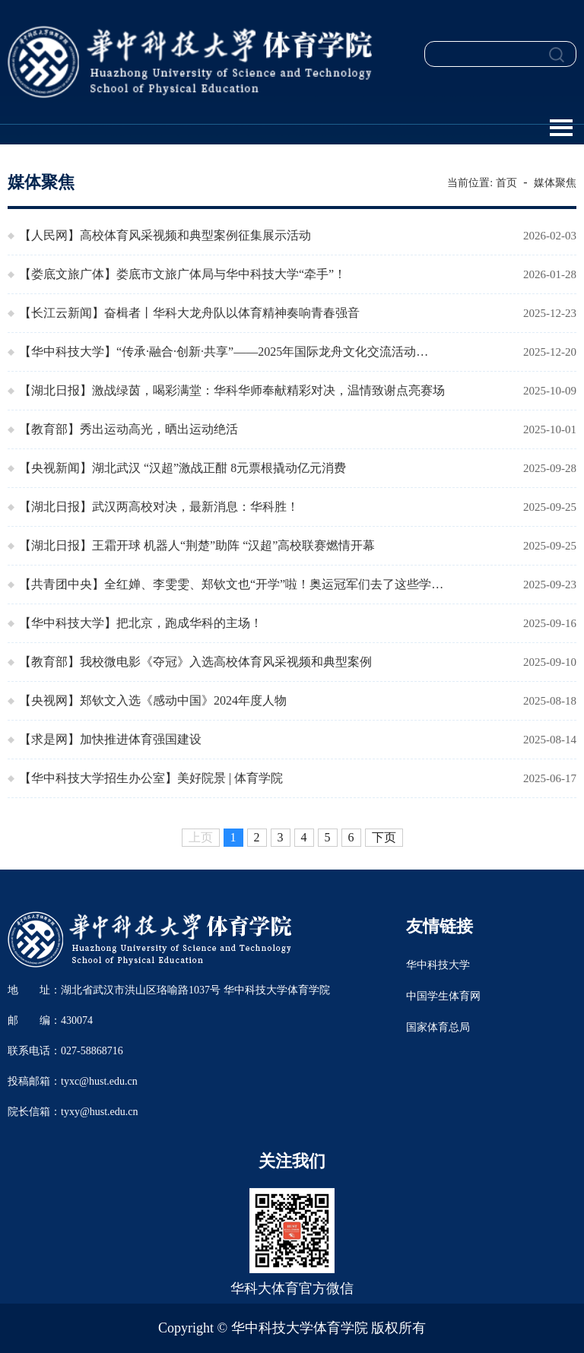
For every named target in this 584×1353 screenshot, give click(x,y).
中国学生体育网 (443, 996)
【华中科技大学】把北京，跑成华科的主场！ (140, 622)
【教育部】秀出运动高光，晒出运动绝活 (128, 429)
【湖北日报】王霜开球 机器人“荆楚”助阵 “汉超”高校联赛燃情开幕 (197, 545)
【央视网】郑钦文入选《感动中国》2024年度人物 (153, 700)
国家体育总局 (438, 1027)
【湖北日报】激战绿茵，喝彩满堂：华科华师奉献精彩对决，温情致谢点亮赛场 (232, 390)
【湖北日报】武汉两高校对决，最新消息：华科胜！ (159, 506)
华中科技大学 (438, 965)
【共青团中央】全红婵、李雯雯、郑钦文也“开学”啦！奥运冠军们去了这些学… (231, 584)
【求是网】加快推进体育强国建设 (110, 739)
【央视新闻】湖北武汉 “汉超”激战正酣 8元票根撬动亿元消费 (182, 467)
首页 (506, 183)
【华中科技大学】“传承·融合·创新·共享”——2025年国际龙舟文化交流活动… (223, 351)
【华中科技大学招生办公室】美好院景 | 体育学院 (151, 778)
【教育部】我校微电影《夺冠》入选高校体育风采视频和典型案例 (195, 661)
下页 (384, 837)
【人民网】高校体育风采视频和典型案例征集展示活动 (165, 235)
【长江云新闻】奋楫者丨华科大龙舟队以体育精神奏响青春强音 (189, 312)
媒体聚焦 (555, 183)
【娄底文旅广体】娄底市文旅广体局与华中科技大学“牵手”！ (182, 274)
